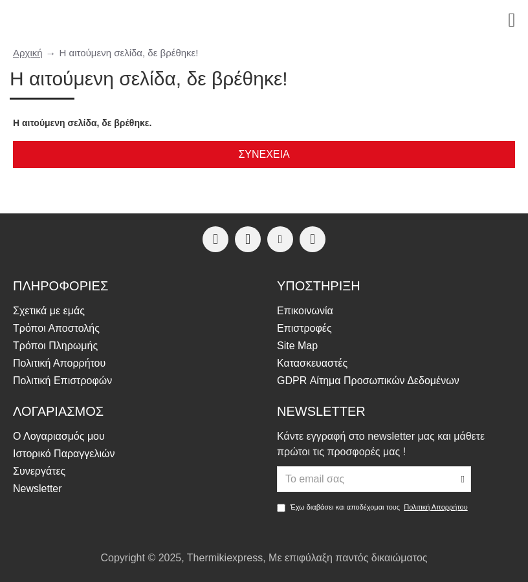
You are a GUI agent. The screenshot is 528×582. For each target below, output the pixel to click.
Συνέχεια (263, 154)
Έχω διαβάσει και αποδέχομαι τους (373, 507)
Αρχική (28, 52)
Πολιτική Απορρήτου (436, 507)
